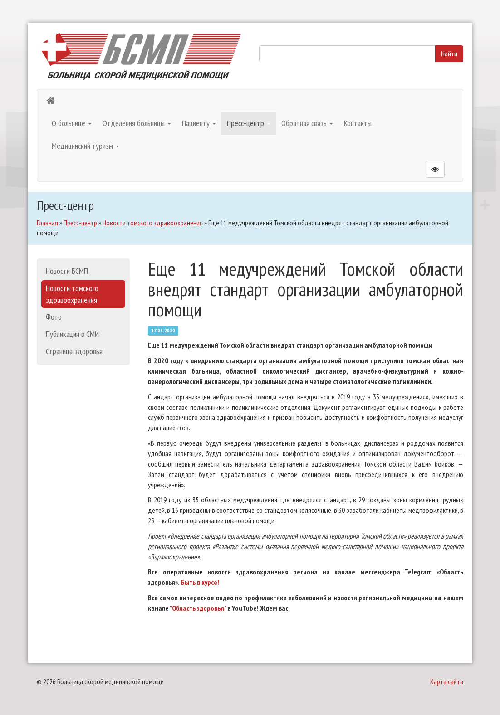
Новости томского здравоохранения (153, 222)
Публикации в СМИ (72, 334)
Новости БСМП (67, 271)
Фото (54, 316)
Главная (47, 222)
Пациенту (199, 123)
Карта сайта (446, 681)
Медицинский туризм (85, 146)
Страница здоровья (74, 351)
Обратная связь (307, 123)
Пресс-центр (248, 123)
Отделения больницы (137, 123)
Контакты (358, 123)
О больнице (72, 123)
